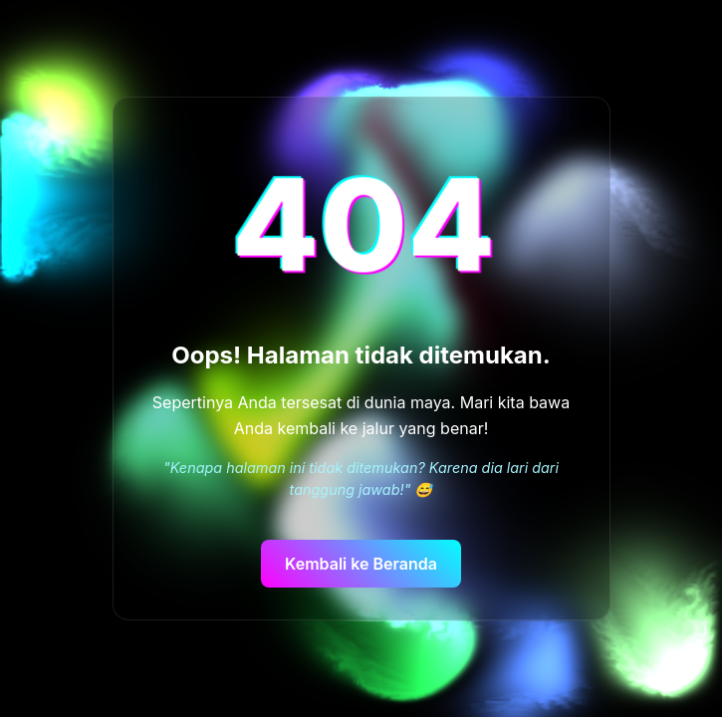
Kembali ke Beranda (361, 564)
